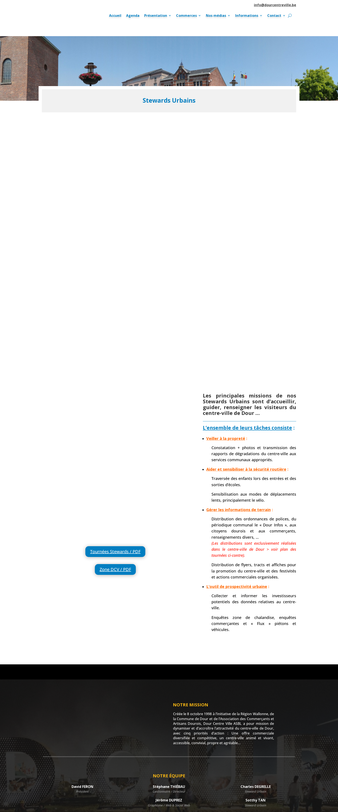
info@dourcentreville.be (275, 5)
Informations (246, 16)
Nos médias (216, 16)
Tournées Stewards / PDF (115, 443)
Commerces (186, 16)
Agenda (132, 16)
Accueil (115, 16)
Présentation (155, 16)
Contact (274, 16)
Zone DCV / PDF (115, 461)
